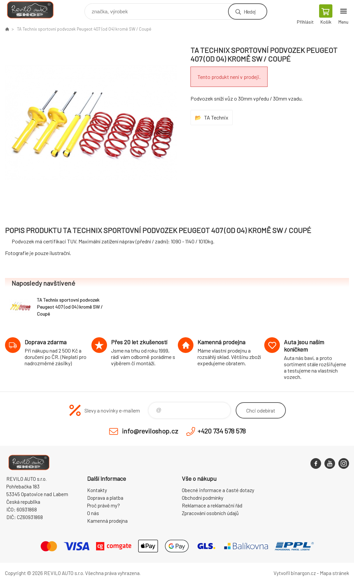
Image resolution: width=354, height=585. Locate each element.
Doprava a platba (105, 498)
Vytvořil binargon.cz (295, 573)
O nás (93, 513)
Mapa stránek (334, 573)
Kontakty (97, 490)
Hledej (250, 11)
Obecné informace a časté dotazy (218, 490)
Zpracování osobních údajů (210, 513)
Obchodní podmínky (202, 498)
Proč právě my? (103, 505)
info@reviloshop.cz (150, 431)
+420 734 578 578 (221, 431)
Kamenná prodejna (107, 521)
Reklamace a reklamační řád (212, 505)
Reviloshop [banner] (34, 10)
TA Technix (216, 117)
